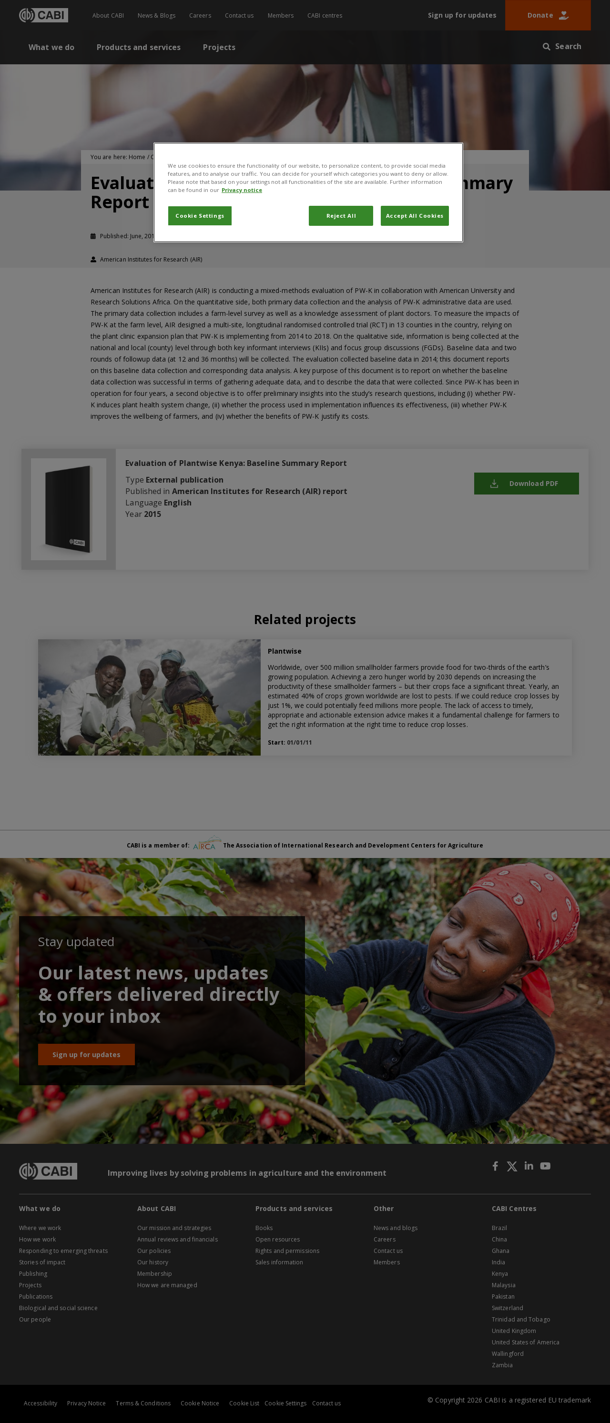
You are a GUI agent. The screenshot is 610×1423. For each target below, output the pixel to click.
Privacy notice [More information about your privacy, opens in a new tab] (242, 189)
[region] (308, 192)
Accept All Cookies (415, 215)
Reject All (341, 215)
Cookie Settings (199, 215)
